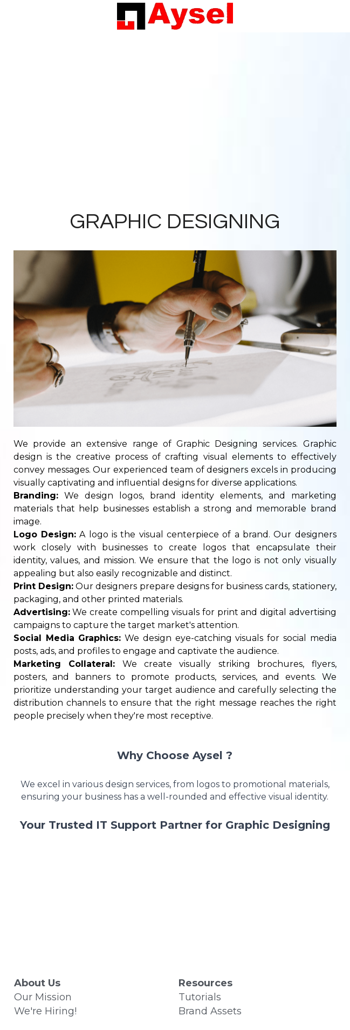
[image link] (174, 15)
